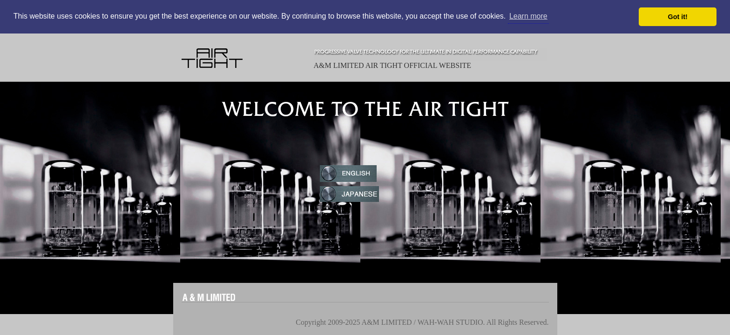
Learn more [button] (528, 16)
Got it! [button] (678, 16)
